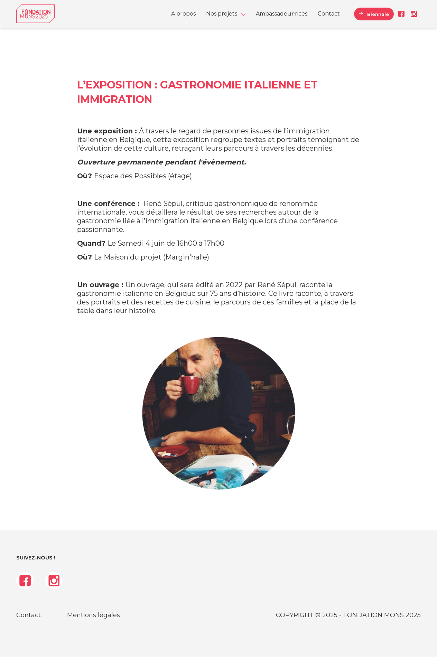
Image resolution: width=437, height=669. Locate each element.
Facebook (401, 20)
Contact (329, 20)
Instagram (412, 20)
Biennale (374, 20)
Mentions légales (93, 627)
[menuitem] (183, 20)
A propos (183, 20)
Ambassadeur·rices (281, 20)
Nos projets (221, 20)
